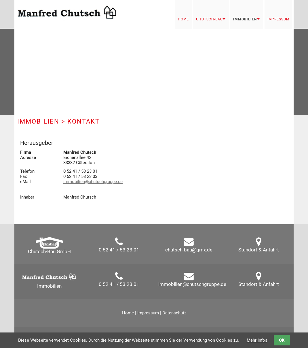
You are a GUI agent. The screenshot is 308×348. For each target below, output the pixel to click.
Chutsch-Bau (209, 19)
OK (282, 340)
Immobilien (245, 19)
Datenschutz (174, 313)
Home (183, 19)
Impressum (278, 19)
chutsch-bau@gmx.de (188, 250)
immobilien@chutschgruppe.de (93, 181)
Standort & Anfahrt (258, 250)
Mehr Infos (257, 340)
